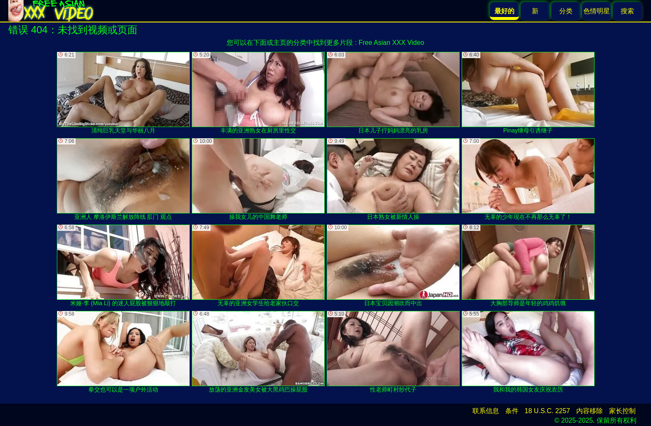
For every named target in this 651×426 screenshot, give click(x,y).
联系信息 (485, 410)
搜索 (627, 11)
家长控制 (622, 410)
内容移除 (589, 410)
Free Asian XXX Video (391, 42)
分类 (566, 11)
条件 (512, 410)
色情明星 (596, 11)
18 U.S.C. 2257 (547, 410)
